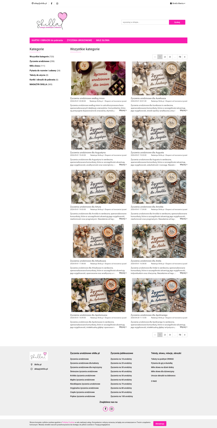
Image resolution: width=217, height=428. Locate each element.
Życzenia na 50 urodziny (121, 375)
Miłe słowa (35, 66)
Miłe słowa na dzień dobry (162, 367)
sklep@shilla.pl (41, 369)
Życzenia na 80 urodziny (121, 388)
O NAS (154, 381)
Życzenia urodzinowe (40, 61)
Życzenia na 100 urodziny (122, 396)
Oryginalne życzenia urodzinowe (84, 388)
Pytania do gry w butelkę (162, 363)
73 (180, 57)
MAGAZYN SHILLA (39, 84)
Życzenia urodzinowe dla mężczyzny (86, 367)
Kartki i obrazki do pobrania (43, 79)
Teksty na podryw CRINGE (162, 359)
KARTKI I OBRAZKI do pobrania (47, 40)
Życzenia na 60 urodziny (121, 380)
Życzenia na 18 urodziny (121, 359)
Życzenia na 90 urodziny (121, 392)
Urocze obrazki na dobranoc (163, 375)
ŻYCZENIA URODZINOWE (79, 40)
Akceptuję (159, 423)
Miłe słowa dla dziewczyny (162, 371)
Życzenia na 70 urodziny (121, 384)
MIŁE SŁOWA (102, 40)
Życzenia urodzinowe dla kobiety (84, 363)
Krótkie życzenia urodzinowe (82, 375)
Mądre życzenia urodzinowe (82, 380)
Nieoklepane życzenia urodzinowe (85, 384)
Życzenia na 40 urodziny (121, 371)
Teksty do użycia (38, 75)
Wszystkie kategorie (39, 56)
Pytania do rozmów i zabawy (43, 70)
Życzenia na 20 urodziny (121, 363)
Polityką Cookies (68, 422)
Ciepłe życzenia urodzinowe (82, 392)
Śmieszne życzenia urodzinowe (84, 371)
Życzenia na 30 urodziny (121, 367)
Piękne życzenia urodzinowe (82, 396)
